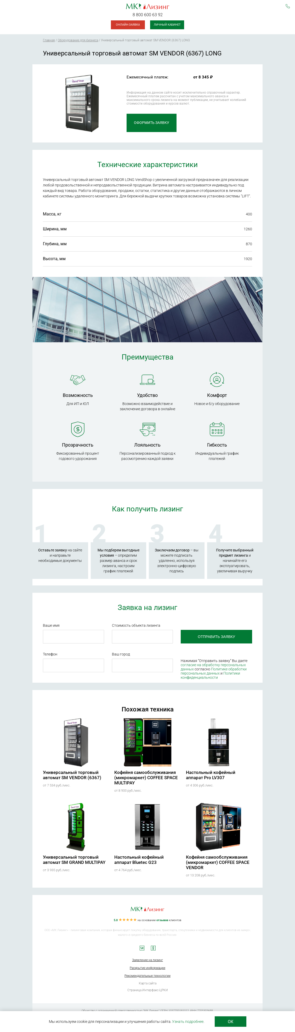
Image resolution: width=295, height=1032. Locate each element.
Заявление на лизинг (147, 960)
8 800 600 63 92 (148, 14)
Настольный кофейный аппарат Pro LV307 (210, 775)
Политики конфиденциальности (210, 675)
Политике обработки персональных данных (214, 671)
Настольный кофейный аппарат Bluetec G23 (139, 859)
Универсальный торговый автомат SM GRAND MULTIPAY (74, 859)
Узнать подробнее (187, 1021)
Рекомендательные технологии (147, 976)
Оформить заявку (151, 123)
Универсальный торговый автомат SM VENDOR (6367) (72, 775)
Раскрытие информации (147, 968)
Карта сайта (147, 983)
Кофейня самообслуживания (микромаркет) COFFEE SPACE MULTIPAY (146, 777)
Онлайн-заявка (128, 24)
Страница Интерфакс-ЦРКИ (147, 990)
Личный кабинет (167, 24)
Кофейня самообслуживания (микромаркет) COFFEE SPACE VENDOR (217, 862)
